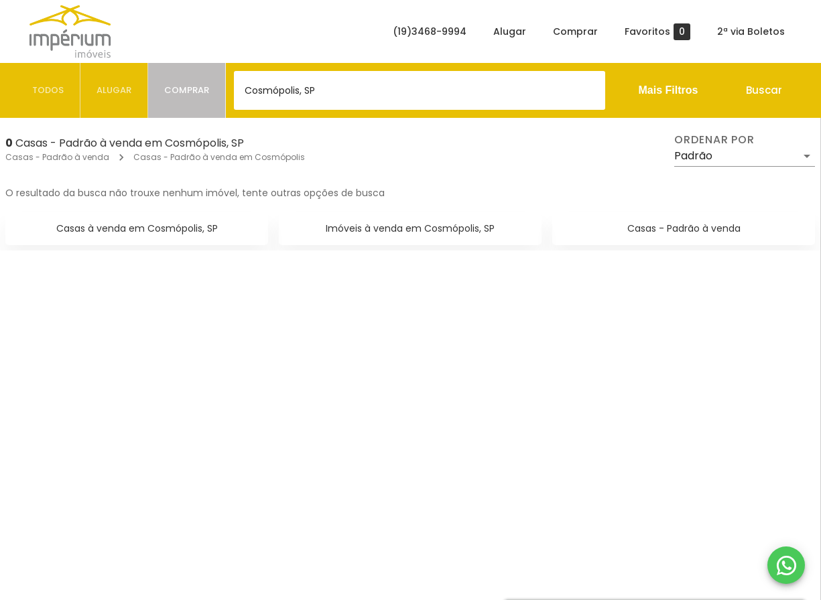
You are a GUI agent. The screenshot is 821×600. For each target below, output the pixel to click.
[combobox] (419, 90)
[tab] (48, 90)
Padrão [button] (693, 155)
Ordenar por (714, 140)
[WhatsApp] (786, 565)
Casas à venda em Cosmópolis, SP (137, 228)
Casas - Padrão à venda (57, 157)
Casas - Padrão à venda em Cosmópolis (219, 157)
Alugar (509, 31)
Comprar (575, 31)
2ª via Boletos (751, 31)
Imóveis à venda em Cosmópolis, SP (410, 228)
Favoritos (657, 31)
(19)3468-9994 (429, 31)
